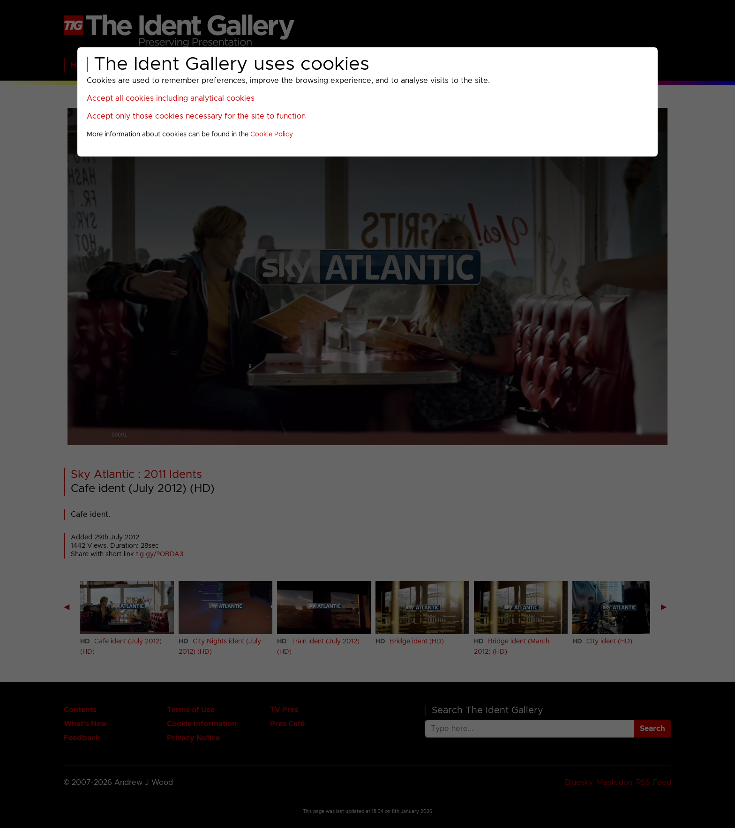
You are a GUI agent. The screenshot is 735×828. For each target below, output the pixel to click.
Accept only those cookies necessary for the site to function (196, 116)
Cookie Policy (271, 134)
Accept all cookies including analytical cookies (171, 98)
